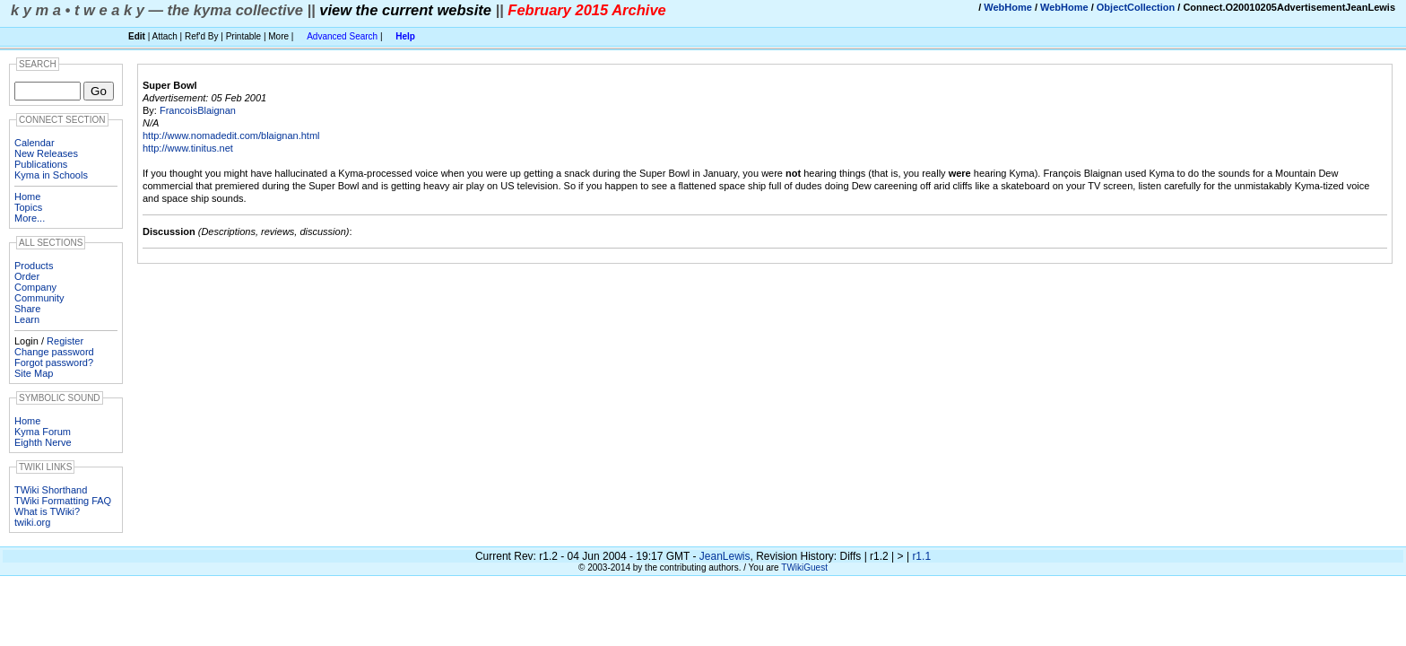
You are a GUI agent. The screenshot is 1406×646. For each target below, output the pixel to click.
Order (26, 276)
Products (33, 265)
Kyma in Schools (51, 175)
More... (29, 218)
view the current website (405, 10)
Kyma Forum (42, 431)
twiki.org (32, 522)
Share (27, 308)
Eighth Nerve (43, 442)
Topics (28, 207)
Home (27, 196)
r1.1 (921, 556)
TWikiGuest (804, 567)
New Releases (46, 153)
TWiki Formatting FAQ (62, 500)
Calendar (34, 142)
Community (39, 297)
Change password (54, 351)
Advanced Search (342, 36)
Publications (40, 164)
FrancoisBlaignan (198, 110)
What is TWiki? (47, 511)
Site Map (33, 373)
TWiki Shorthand (50, 489)
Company (35, 287)
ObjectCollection (1136, 7)
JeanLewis (725, 556)
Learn (26, 319)
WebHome (1008, 7)
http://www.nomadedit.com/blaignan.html (231, 135)
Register (65, 341)
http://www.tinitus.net (188, 148)
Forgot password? (53, 362)
